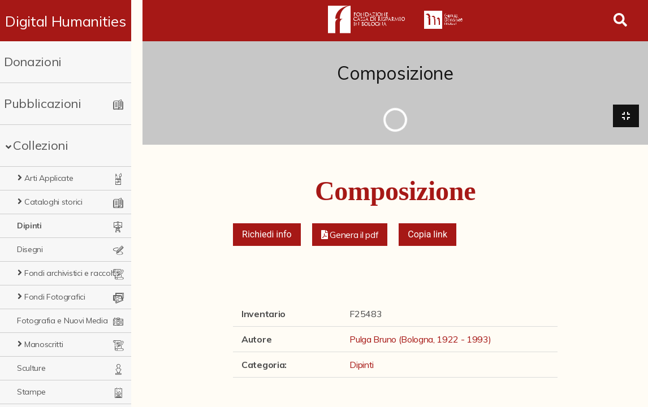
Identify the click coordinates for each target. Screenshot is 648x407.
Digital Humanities (71, 21)
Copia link (427, 235)
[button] (350, 235)
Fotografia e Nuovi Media (62, 320)
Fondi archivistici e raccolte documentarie (77, 273)
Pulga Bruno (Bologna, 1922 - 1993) (420, 339)
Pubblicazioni (42, 103)
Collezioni (40, 145)
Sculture (31, 368)
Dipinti (29, 225)
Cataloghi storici (53, 202)
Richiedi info (267, 235)
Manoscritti (43, 344)
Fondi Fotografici (54, 297)
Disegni (30, 249)
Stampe (31, 392)
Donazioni (33, 62)
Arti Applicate (49, 178)
